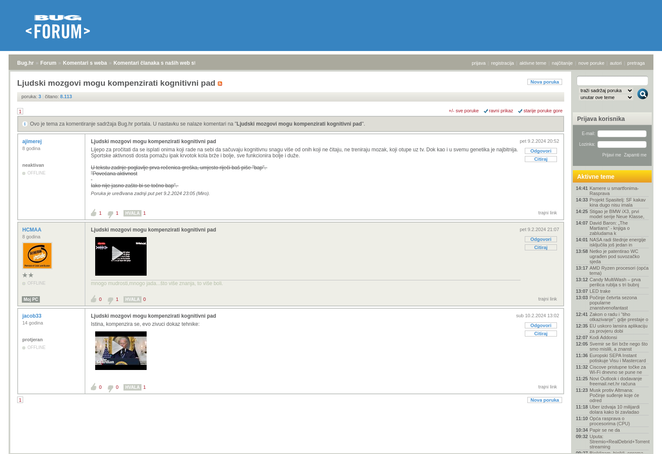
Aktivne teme (595, 176)
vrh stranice (638, 441)
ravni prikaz (501, 110)
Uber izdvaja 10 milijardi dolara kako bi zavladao (615, 409)
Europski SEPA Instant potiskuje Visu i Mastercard (618, 358)
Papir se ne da (605, 430)
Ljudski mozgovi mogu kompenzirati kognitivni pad (299, 124)
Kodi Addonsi (603, 337)
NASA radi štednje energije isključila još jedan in (618, 242)
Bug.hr (25, 63)
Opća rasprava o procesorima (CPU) (610, 421)
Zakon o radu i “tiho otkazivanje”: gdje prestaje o (619, 317)
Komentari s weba (85, 63)
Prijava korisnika (601, 118)
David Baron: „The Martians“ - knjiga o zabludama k (610, 228)
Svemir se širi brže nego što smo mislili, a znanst (619, 346)
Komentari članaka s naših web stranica (162, 63)
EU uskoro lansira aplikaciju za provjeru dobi (618, 328)
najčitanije (562, 63)
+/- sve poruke (464, 110)
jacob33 (32, 316)
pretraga (636, 63)
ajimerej (32, 141)
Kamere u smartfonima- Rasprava (614, 191)
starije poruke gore (543, 110)
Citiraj (541, 159)
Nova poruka (544, 81)
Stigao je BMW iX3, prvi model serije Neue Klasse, (617, 214)
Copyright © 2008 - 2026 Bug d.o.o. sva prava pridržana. (331, 451)
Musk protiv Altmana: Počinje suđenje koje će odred (614, 395)
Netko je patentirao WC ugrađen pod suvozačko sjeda (615, 256)
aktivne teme (533, 63)
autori (616, 63)
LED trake (600, 291)
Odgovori (540, 150)
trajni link (548, 212)
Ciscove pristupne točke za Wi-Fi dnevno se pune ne (618, 369)
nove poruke (591, 63)
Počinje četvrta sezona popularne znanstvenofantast (613, 302)
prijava (478, 63)
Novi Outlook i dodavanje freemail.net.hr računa (616, 381)
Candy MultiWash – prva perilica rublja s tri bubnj (615, 282)
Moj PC (31, 299)
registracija (502, 63)
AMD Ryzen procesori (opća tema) (619, 270)
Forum (48, 63)
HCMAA (32, 230)
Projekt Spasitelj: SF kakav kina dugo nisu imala (618, 202)
